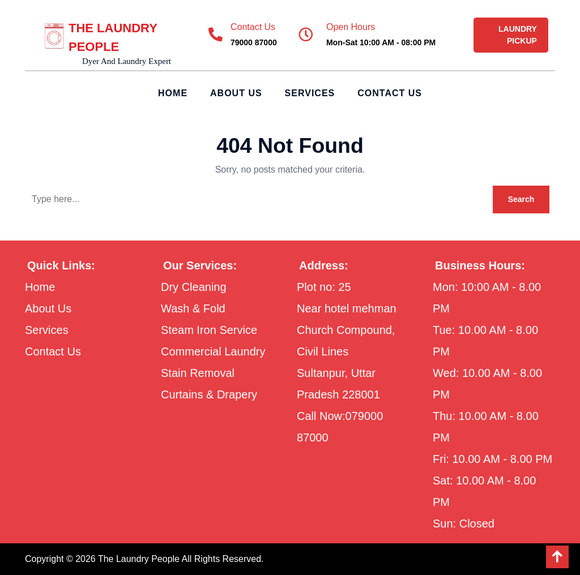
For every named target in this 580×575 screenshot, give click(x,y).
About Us (236, 93)
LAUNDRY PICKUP (517, 34)
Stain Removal (197, 373)
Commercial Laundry (213, 351)
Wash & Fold (193, 308)
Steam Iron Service (209, 330)
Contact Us (389, 93)
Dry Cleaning (194, 287)
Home (172, 93)
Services (310, 93)
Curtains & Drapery (209, 394)
